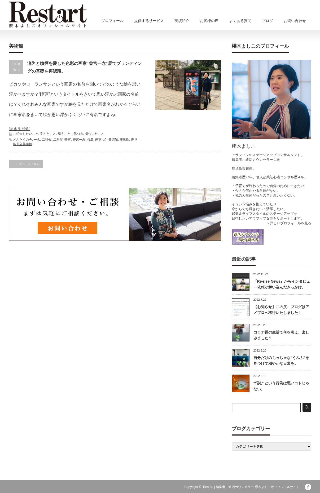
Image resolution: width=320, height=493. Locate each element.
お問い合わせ (295, 21)
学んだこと (48, 134)
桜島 (90, 139)
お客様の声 (209, 21)
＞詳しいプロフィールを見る (288, 223)
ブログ (267, 21)
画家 (98, 139)
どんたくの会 (22, 139)
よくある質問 (240, 21)
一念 (37, 139)
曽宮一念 (79, 139)
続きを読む (19, 128)
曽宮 (67, 139)
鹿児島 (124, 139)
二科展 (58, 139)
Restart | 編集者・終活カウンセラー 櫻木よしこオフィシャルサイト (251, 487)
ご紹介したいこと (25, 134)
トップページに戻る (26, 164)
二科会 (46, 139)
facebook (308, 487)
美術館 (113, 139)
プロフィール (112, 21)
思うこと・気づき (70, 134)
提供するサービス (149, 21)
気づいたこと (94, 134)
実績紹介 (181, 21)
